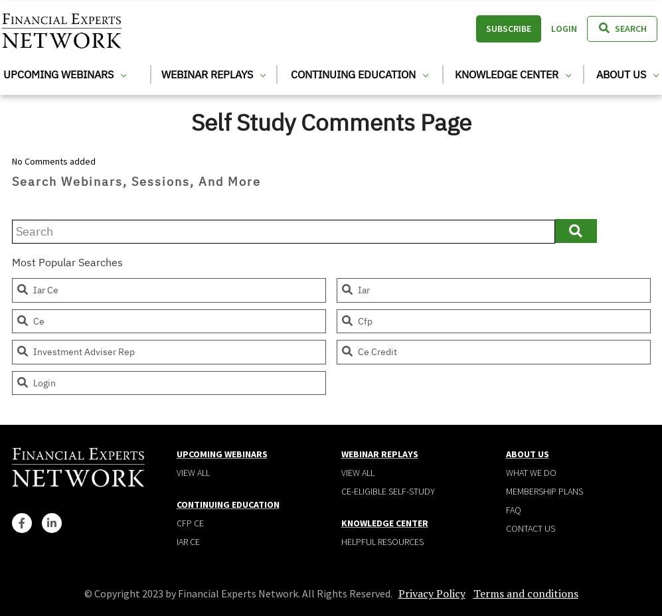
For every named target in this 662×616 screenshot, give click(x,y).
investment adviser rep (75, 352)
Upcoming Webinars (64, 74)
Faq (513, 510)
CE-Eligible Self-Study (388, 491)
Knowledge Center (513, 74)
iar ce (37, 290)
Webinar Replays (213, 74)
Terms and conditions (525, 593)
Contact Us (530, 528)
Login (564, 29)
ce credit (369, 352)
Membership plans (544, 491)
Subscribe (508, 29)
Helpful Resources (382, 542)
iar (355, 290)
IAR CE (188, 542)
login (36, 383)
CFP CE (190, 523)
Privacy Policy (431, 593)
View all (193, 473)
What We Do (531, 473)
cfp (356, 321)
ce (30, 321)
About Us (627, 74)
